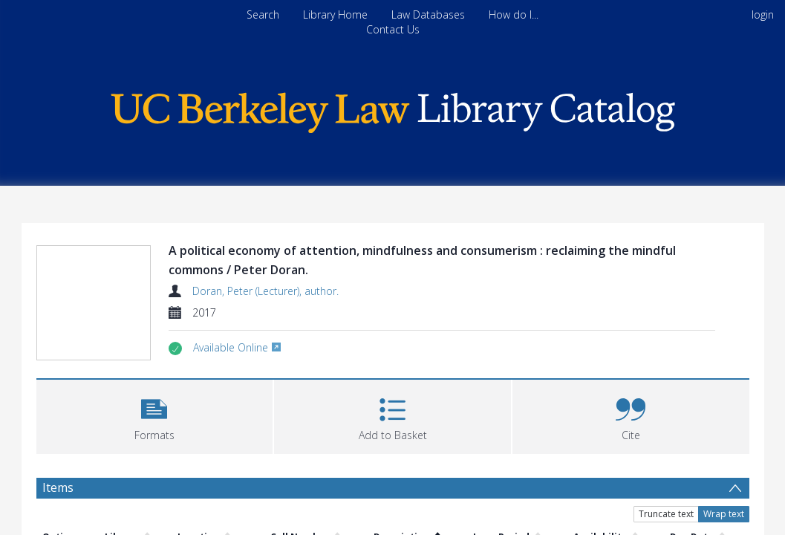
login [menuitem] (763, 14)
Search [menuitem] (263, 14)
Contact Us (393, 29)
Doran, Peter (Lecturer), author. (265, 291)
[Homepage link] (393, 108)
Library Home (335, 14)
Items (58, 487)
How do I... (513, 14)
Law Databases (428, 14)
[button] (154, 414)
